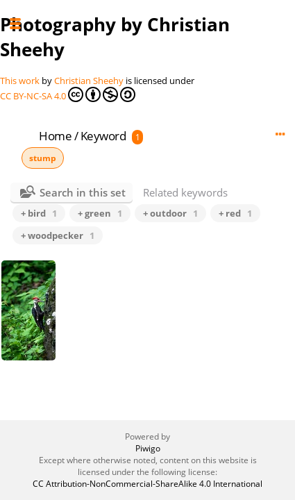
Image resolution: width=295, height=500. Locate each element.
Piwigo (147, 448)
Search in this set (83, 192)
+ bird (39, 213)
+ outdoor (170, 213)
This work (20, 80)
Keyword (103, 136)
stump (42, 158)
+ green (100, 213)
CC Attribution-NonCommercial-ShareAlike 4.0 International (147, 484)
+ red (235, 213)
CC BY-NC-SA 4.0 (67, 94)
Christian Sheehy (89, 80)
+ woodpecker (57, 235)
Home (55, 136)
